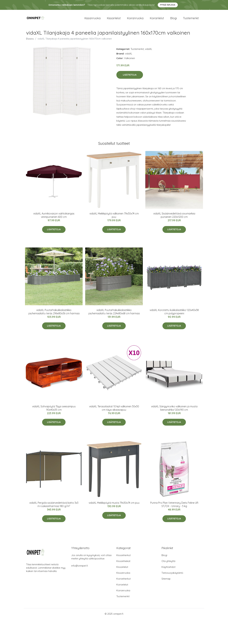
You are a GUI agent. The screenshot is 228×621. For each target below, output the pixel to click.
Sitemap (166, 580)
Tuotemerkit (191, 19)
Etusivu (30, 40)
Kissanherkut (123, 556)
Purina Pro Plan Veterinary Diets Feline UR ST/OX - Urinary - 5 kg (174, 506)
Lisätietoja (129, 76)
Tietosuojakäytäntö (172, 574)
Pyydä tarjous (167, 5)
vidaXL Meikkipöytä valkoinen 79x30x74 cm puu (114, 217)
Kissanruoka (92, 19)
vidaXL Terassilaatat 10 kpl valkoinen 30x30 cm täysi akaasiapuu (114, 409)
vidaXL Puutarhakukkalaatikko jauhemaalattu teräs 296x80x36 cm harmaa (53, 313)
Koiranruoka (135, 19)
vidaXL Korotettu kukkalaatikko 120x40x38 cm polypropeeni (174, 313)
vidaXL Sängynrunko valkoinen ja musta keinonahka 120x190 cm (174, 409)
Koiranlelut (157, 19)
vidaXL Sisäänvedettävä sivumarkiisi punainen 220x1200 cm (174, 217)
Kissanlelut (114, 19)
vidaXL (148, 50)
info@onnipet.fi (79, 567)
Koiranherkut (123, 580)
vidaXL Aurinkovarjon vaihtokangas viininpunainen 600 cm (53, 217)
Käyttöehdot (168, 568)
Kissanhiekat (123, 562)
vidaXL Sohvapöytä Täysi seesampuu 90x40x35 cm (54, 409)
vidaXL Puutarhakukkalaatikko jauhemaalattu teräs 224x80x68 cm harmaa (114, 313)
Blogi (173, 19)
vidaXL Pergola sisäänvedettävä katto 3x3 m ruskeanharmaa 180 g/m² (53, 506)
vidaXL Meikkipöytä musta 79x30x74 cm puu (114, 504)
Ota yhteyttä (168, 562)
